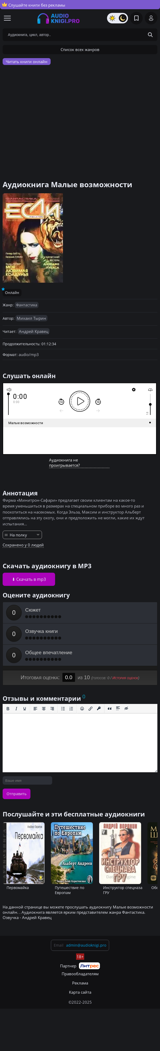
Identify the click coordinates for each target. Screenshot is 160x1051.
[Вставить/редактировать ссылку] (90, 708)
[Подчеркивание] (24, 708)
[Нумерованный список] (71, 708)
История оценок (125, 678)
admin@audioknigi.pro (86, 945)
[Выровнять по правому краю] (52, 708)
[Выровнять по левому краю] (35, 708)
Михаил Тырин (31, 318)
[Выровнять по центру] (43, 708)
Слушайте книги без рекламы (33, 5)
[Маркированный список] (63, 708)
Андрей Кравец (33, 331)
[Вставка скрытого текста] (126, 708)
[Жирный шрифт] (8, 708)
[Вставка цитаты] (109, 708)
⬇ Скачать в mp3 (29, 579)
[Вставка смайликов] (82, 708)
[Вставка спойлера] (118, 708)
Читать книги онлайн (26, 61)
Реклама (80, 983)
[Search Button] (150, 35)
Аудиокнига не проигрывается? (64, 462)
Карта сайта (80, 992)
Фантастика (26, 304)
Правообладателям (80, 973)
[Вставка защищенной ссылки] (99, 708)
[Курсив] (16, 708)
